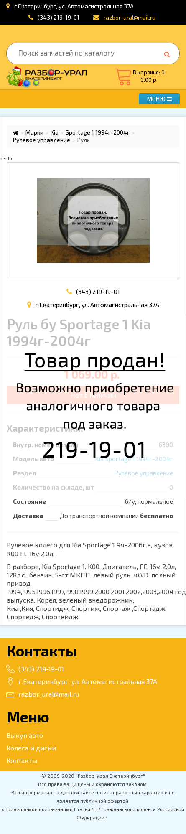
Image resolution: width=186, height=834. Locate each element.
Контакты (21, 760)
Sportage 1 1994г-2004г (98, 132)
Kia (55, 132)
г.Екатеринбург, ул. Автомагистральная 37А (81, 681)
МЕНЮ (159, 98)
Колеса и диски (31, 748)
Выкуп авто (24, 735)
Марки (34, 132)
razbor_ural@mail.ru (42, 694)
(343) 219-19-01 (58, 17)
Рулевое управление (41, 140)
